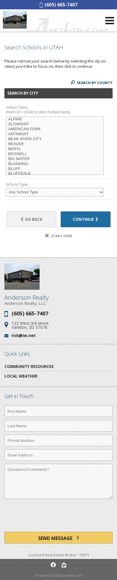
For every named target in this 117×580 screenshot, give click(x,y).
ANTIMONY (55, 134)
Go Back (32, 219)
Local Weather (21, 376)
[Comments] (58, 481)
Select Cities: (58, 110)
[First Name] (58, 411)
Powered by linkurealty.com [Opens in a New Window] (58, 575)
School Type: (17, 184)
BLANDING (55, 164)
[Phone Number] (58, 440)
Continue (85, 219)
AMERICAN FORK (55, 129)
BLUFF (55, 168)
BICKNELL (55, 154)
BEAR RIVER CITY (55, 139)
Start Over (58, 236)
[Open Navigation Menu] (109, 20)
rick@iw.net (23, 335)
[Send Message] (58, 537)
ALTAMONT (55, 124)
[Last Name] (58, 426)
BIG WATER (55, 159)
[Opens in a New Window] (53, 565)
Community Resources (29, 366)
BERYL (55, 149)
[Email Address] (58, 455)
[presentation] (58, 517)
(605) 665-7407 (58, 5)
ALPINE (55, 119)
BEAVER (55, 144)
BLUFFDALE (55, 173)
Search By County (92, 82)
